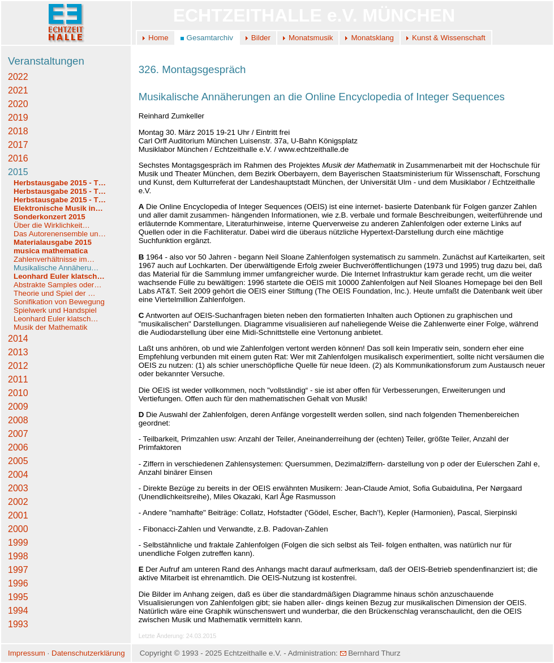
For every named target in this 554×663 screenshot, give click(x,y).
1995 (18, 597)
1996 (18, 583)
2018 (18, 131)
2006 (18, 447)
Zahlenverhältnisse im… (54, 259)
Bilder (260, 37)
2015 (18, 172)
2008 (18, 420)
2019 (18, 117)
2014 (18, 338)
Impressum (26, 653)
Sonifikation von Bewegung (59, 302)
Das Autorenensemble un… (60, 234)
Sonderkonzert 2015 (49, 216)
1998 (18, 556)
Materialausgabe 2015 (53, 242)
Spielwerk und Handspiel (55, 310)
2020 (18, 104)
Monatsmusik (311, 37)
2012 (18, 366)
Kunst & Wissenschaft (449, 37)
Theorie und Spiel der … (54, 293)
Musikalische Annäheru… (56, 268)
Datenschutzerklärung (88, 653)
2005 (18, 461)
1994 (18, 610)
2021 (18, 90)
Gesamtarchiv (210, 37)
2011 (18, 379)
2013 (18, 352)
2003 (18, 488)
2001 (18, 515)
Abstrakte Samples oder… (58, 284)
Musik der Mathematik (50, 327)
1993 (18, 624)
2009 (18, 406)
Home (158, 37)
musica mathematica (51, 250)
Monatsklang (372, 37)
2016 (18, 158)
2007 (18, 434)
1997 (18, 570)
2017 (18, 145)
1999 (18, 542)
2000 (18, 529)
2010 (18, 393)
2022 (18, 77)
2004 (18, 474)
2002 (18, 502)
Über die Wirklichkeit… (52, 225)
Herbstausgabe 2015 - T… (60, 182)
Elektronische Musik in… (58, 208)
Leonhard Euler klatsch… (59, 276)
